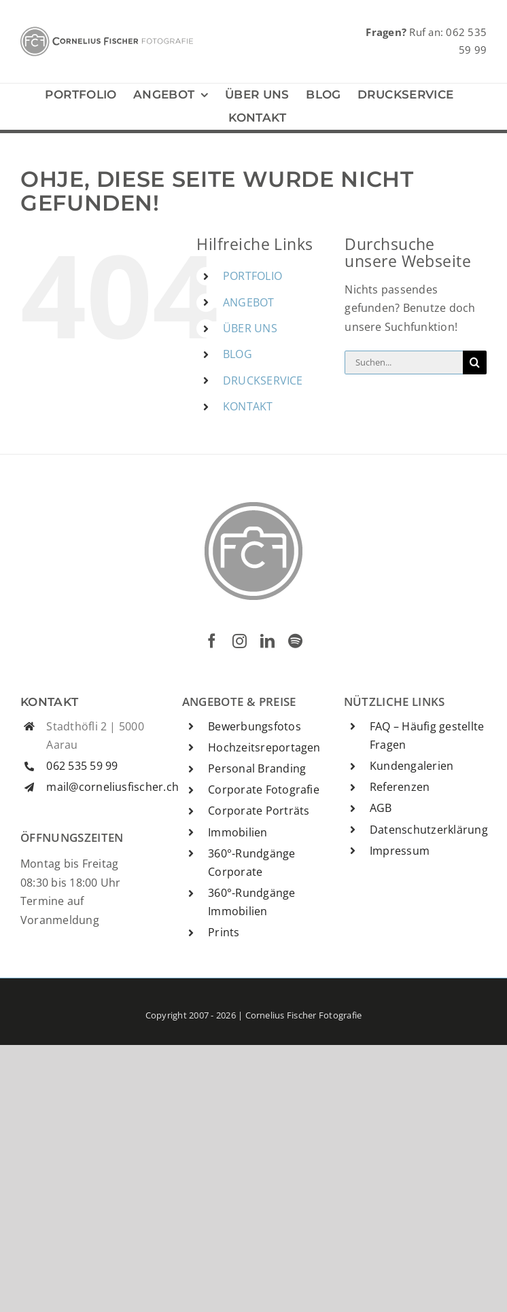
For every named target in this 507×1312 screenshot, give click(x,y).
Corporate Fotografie (263, 789)
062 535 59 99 (82, 765)
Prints (223, 932)
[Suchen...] (404, 362)
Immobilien (237, 832)
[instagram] (239, 641)
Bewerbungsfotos (254, 726)
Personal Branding (257, 768)
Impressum (400, 850)
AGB (381, 807)
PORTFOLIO (252, 275)
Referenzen (400, 786)
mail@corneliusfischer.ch (112, 786)
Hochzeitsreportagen (264, 747)
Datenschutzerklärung (429, 829)
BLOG (237, 354)
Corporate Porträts (258, 810)
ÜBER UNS (250, 328)
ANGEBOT (249, 302)
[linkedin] (267, 641)
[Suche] (475, 362)
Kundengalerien (411, 765)
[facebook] (212, 641)
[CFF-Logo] (106, 31)
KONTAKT (248, 406)
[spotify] (295, 641)
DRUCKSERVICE (263, 380)
